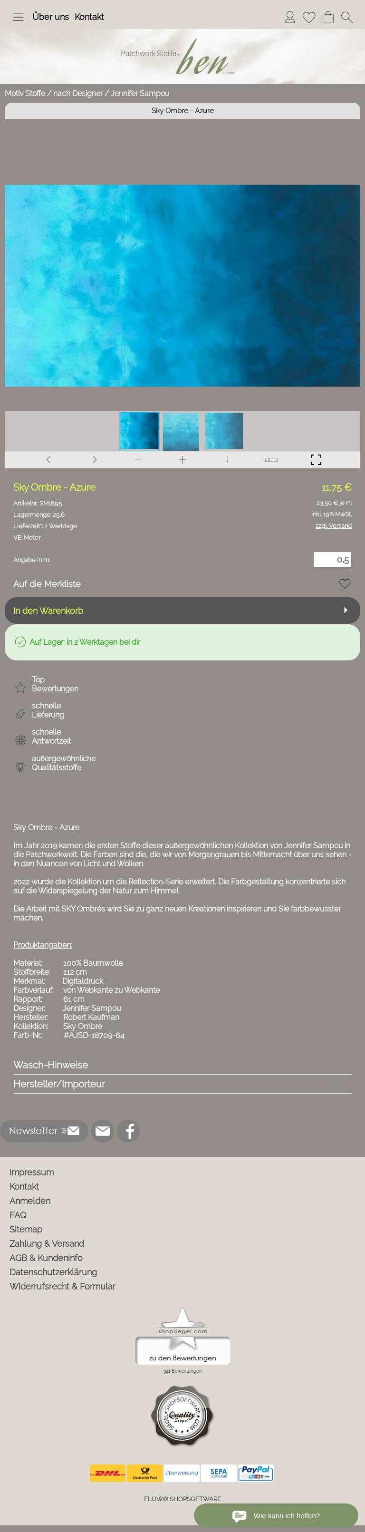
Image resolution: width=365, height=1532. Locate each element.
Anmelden (30, 1201)
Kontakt (89, 17)
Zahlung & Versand (47, 1244)
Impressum (32, 1172)
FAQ (18, 1215)
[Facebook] (128, 1131)
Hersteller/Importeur (59, 1084)
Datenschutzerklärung (53, 1272)
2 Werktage (45, 526)
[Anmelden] (290, 17)
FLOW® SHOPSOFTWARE (182, 1499)
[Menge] (333, 560)
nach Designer (78, 93)
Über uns (50, 17)
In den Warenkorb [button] (48, 611)
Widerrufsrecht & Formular (62, 1286)
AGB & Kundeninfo (46, 1258)
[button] (18, 17)
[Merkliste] (309, 17)
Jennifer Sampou (140, 93)
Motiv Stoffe (25, 93)
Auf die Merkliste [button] (47, 584)
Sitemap (26, 1229)
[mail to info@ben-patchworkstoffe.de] (103, 1131)
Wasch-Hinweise (50, 1065)
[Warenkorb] (328, 17)
